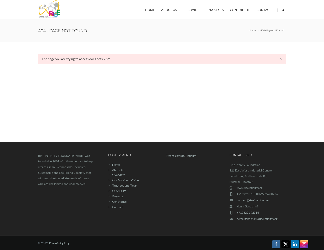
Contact (263, 10)
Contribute (240, 10)
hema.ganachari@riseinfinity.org (257, 218)
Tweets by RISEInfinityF (181, 155)
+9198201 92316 (248, 212)
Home (150, 10)
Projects (216, 10)
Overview (118, 174)
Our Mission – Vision (125, 180)
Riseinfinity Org (59, 243)
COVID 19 (194, 10)
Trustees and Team (124, 185)
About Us (171, 10)
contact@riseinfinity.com (253, 200)
